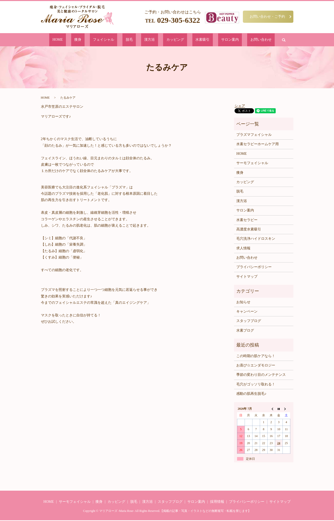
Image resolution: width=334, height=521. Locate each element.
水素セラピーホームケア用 (257, 145)
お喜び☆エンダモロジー (255, 366)
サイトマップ (247, 277)
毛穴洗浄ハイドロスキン (255, 240)
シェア (240, 106)
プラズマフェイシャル (254, 136)
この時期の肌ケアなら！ (255, 357)
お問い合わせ (232, 40)
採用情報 (217, 503)
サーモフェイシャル (252, 164)
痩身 (100, 40)
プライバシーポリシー (254, 268)
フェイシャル (118, 40)
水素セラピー (247, 221)
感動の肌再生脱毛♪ (251, 395)
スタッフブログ (248, 322)
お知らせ (243, 303)
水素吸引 (188, 40)
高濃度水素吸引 (248, 230)
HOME (87, 40)
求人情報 (243, 249)
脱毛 (137, 40)
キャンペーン (247, 312)
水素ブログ (245, 331)
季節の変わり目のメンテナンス (261, 376)
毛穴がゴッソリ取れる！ (255, 385)
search (251, 40)
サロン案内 (208, 40)
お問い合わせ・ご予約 (267, 16)
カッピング (169, 40)
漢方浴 (150, 40)
